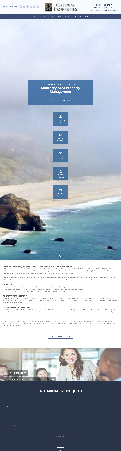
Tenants (60, 16)
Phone (4, 416)
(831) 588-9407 (100, 4)
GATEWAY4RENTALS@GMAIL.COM (100, 6)
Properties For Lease (46, 16)
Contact (86, 16)
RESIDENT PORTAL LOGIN (92, 9)
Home (33, 16)
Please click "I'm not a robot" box (60, 437)
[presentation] (60, 441)
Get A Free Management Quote (60, 99)
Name (4, 398)
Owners (68, 16)
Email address (7, 407)
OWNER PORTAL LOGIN (107, 9)
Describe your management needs (12, 425)
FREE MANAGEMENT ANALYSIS (60, 336)
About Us (77, 16)
